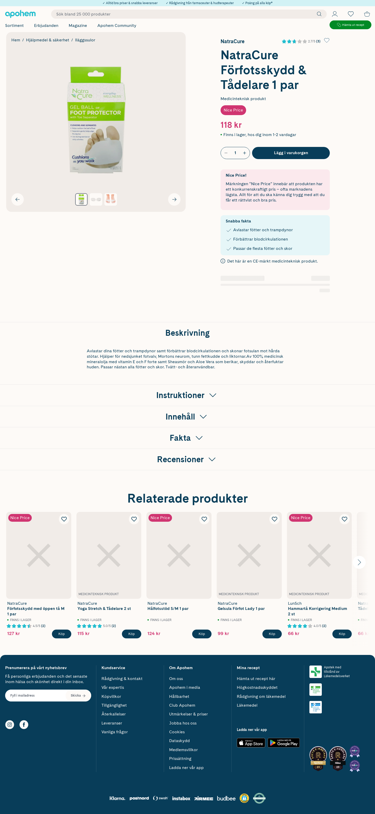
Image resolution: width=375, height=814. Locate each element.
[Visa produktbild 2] (96, 199)
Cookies (177, 731)
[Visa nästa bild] (174, 199)
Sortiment (14, 25)
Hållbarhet (179, 696)
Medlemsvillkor (183, 749)
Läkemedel (247, 705)
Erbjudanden (46, 25)
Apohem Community (116, 25)
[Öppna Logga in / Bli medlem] (335, 14)
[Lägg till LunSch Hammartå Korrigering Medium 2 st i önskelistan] (344, 519)
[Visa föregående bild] (17, 199)
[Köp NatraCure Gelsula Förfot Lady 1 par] (272, 634)
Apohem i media (184, 687)
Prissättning (180, 758)
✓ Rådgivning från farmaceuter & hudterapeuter (200, 3)
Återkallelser (113, 714)
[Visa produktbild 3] (110, 199)
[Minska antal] (226, 153)
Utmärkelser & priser (188, 714)
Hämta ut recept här (256, 678)
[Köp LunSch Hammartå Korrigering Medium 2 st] (342, 634)
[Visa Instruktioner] (187, 395)
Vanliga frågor (114, 731)
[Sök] (318, 14)
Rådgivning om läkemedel (261, 696)
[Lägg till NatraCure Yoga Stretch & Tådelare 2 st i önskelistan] (134, 519)
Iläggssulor (85, 40)
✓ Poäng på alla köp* (257, 3)
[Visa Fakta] (187, 438)
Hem (15, 40)
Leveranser (111, 723)
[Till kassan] (367, 14)
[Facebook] (23, 724)
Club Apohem (182, 705)
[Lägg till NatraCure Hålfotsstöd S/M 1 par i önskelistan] (204, 519)
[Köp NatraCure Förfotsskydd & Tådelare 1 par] (291, 153)
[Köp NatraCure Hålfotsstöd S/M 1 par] (202, 634)
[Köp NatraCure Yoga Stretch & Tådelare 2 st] (131, 634)
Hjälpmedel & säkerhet (47, 40)
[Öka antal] (244, 153)
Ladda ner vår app (186, 767)
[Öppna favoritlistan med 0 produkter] (351, 14)
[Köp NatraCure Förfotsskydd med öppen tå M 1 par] (61, 634)
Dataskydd (179, 740)
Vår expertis (112, 687)
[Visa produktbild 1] (81, 199)
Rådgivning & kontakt (122, 678)
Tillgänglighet (114, 705)
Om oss (176, 678)
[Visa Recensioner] (187, 459)
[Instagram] (9, 724)
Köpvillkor (111, 696)
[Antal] (235, 152)
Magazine (78, 25)
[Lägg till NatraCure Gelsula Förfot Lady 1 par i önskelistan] (274, 519)
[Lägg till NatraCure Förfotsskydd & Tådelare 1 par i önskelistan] (327, 40)
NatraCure (233, 41)
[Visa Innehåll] (187, 416)
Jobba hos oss (183, 723)
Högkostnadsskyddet (257, 687)
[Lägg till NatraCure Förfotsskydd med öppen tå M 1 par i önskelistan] (64, 519)
